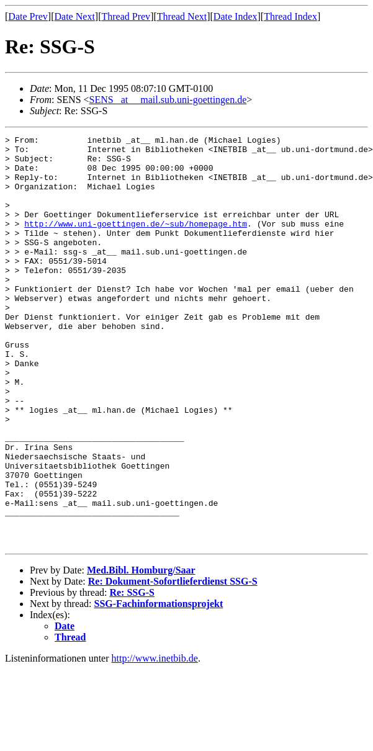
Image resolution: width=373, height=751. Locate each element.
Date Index (235, 16)
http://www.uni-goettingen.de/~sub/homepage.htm (135, 242)
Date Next (75, 16)
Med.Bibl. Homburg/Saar (141, 652)
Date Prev (28, 16)
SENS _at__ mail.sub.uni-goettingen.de (168, 99)
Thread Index (290, 16)
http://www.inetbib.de (155, 740)
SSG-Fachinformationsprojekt (158, 685)
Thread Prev (125, 16)
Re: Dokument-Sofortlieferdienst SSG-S (173, 663)
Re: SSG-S (131, 674)
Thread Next (182, 16)
